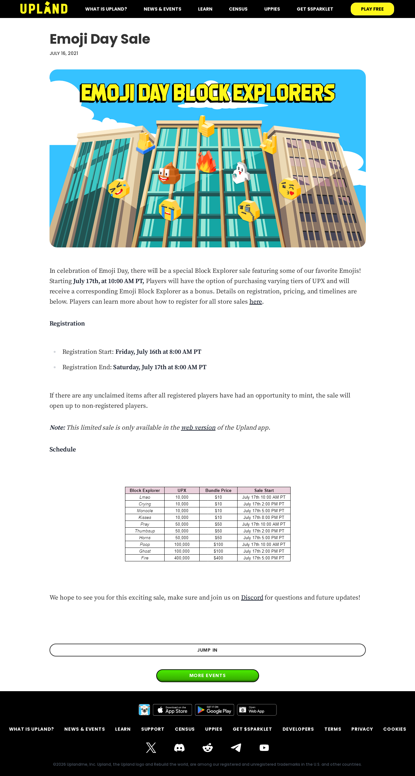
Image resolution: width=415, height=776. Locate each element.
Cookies (394, 729)
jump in (207, 650)
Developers (298, 729)
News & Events (162, 9)
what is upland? (106, 9)
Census (238, 9)
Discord (252, 598)
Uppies (272, 9)
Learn (205, 9)
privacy (362, 729)
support (153, 729)
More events (207, 675)
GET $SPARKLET (252, 729)
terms (332, 729)
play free (372, 9)
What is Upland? (31, 729)
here (255, 302)
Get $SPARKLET (315, 9)
